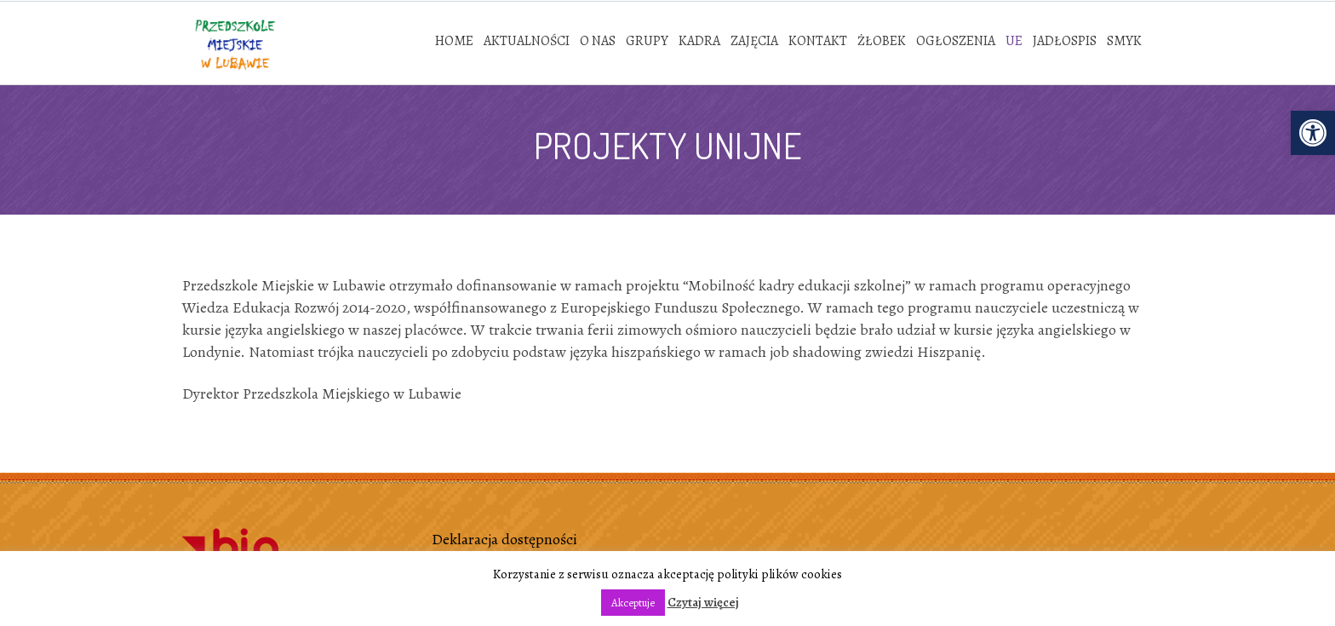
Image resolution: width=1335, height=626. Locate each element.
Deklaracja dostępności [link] (504, 540)
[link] (1313, 133)
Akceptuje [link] (633, 602)
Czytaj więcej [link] (703, 602)
